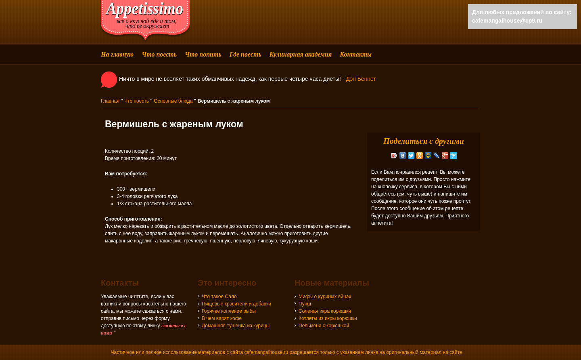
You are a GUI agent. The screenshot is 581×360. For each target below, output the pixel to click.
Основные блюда (173, 101)
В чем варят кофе (222, 318)
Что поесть (159, 54)
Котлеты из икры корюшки (328, 318)
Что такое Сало (219, 296)
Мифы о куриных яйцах (325, 296)
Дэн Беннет (361, 79)
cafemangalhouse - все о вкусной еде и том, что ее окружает (145, 21)
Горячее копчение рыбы (229, 311)
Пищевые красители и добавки (236, 304)
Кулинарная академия (301, 54)
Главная (110, 101)
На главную (117, 54)
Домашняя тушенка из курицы (236, 325)
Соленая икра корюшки (325, 311)
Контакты (356, 54)
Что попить (203, 54)
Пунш (305, 304)
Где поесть (245, 54)
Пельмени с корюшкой (324, 325)
